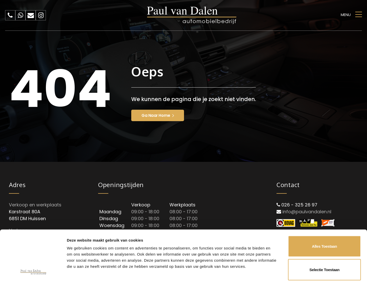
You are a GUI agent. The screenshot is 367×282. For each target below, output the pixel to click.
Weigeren (324, 245)
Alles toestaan (324, 198)
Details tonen (275, 272)
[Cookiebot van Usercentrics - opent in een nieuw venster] (33, 272)
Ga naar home (157, 115)
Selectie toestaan (324, 222)
